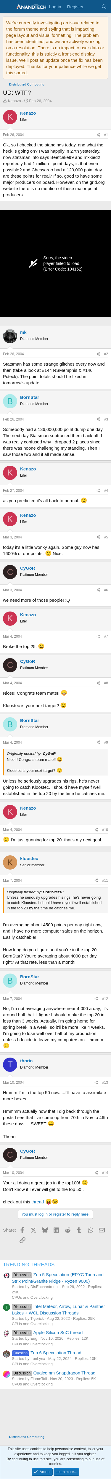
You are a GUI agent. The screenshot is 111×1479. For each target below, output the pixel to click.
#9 (106, 742)
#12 (105, 999)
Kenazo (14, 101)
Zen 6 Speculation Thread (46, 1352)
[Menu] (8, 7)
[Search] (104, 6)
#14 (105, 1173)
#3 (106, 419)
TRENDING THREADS (28, 1265)
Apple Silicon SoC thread (47, 1332)
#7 (106, 636)
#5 (106, 537)
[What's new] (92, 6)
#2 (106, 354)
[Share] (98, 135)
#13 (105, 1082)
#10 (105, 830)
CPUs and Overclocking (32, 1297)
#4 (106, 491)
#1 (106, 135)
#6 (106, 590)
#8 (106, 683)
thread (37, 1201)
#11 (105, 880)
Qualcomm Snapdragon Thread (53, 1372)
